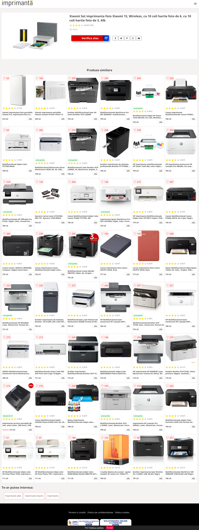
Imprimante (53, 495)
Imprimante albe (13, 495)
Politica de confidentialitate (100, 512)
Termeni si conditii (77, 512)
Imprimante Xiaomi (34, 495)
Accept (110, 527)
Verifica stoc (95, 38)
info (30, 119)
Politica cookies (122, 512)
